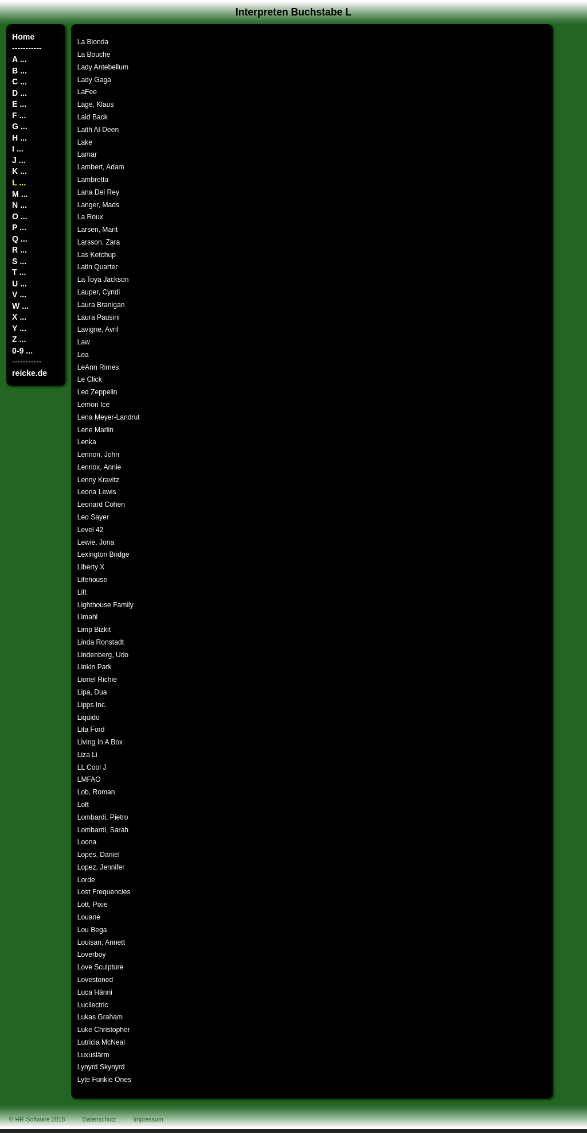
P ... (19, 227)
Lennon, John (98, 455)
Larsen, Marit (97, 230)
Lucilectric (92, 1005)
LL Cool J (92, 767)
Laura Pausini (98, 317)
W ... (20, 306)
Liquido (88, 717)
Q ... (20, 238)
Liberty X (91, 567)
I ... (18, 148)
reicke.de (29, 373)
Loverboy (91, 954)
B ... (19, 70)
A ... (19, 59)
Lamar (87, 154)
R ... (19, 249)
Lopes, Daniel (98, 855)
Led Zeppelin (97, 392)
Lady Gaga (94, 80)
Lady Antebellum (102, 67)
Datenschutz (99, 1119)
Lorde (86, 880)
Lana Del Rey (98, 192)
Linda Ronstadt (100, 642)
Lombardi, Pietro (102, 817)
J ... (18, 160)
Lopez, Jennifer (101, 867)
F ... (19, 115)
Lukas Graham (100, 1017)
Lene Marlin (95, 430)
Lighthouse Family (105, 605)
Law (83, 342)
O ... (20, 216)
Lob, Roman (96, 792)
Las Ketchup (96, 255)
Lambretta (92, 180)
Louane (88, 917)
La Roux (90, 217)
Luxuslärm (93, 1055)
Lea (83, 355)
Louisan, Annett (101, 942)
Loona (87, 842)
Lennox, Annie (99, 467)
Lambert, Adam (100, 167)
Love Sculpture (100, 967)
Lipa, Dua (92, 692)
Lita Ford (91, 729)
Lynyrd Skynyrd (101, 1067)
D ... (19, 93)
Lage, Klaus (95, 104)
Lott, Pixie (92, 905)
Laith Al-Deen (98, 130)
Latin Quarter (97, 267)
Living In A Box (100, 742)
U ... (19, 283)
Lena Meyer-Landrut (108, 417)
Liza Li (87, 755)
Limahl (87, 617)
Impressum (148, 1119)
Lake (84, 142)
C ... (19, 81)
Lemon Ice (93, 405)
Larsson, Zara (98, 242)
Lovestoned (95, 980)
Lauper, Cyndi (98, 292)
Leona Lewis (96, 492)
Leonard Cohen (101, 504)
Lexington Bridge (103, 554)
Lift (82, 592)
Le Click (89, 379)
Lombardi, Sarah (102, 830)
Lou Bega (92, 930)
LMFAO (89, 779)
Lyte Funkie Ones (104, 1080)
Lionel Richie (97, 680)
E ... (19, 103)
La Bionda (92, 42)
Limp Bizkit (94, 630)
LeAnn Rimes (98, 367)
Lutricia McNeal (101, 1042)
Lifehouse (92, 580)
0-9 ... (22, 350)
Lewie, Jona (96, 542)
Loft (83, 805)
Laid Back (92, 117)
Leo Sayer (93, 517)
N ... (19, 204)
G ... (20, 126)
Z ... (19, 339)
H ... (19, 137)
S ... (19, 261)
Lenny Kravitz (98, 480)
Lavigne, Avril (98, 329)
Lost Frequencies (104, 892)
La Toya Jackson (103, 280)
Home (23, 36)
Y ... (19, 328)
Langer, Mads (98, 205)
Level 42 (90, 530)
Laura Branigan (101, 305)
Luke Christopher (103, 1030)
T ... (19, 272)
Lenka (86, 442)
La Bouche (94, 55)
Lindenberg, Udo (102, 655)
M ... (20, 194)
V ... (19, 294)
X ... (19, 316)
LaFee (87, 92)
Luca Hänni (94, 992)
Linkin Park (94, 667)
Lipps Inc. (92, 705)
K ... (19, 171)
